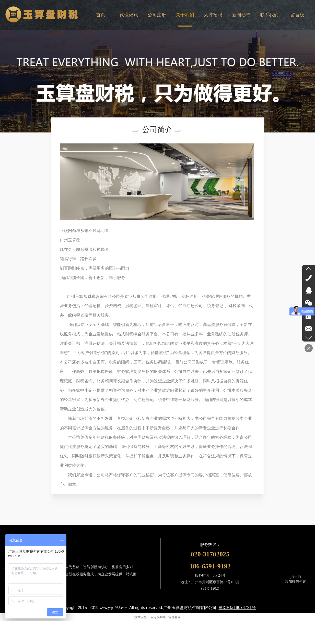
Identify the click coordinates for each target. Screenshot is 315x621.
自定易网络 (158, 617)
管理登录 (174, 617)
